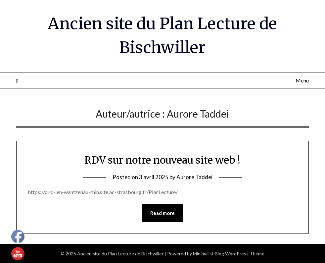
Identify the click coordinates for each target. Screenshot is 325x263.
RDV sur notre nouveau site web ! (162, 160)
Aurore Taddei (194, 177)
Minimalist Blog (208, 253)
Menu (302, 80)
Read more (162, 213)
